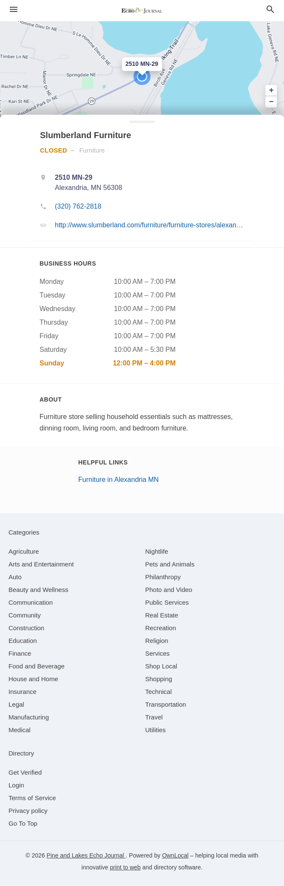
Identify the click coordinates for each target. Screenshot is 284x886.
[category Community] (25, 615)
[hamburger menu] (14, 9)
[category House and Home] (33, 678)
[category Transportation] (165, 704)
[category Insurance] (23, 691)
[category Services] (157, 653)
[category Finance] (20, 653)
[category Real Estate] (162, 615)
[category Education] (23, 640)
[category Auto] (15, 576)
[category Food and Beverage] (37, 666)
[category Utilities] (155, 729)
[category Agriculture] (24, 551)
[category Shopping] (158, 678)
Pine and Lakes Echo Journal (86, 855)
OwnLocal (175, 855)
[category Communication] (31, 602)
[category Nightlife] (156, 551)
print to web (125, 867)
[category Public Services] (167, 602)
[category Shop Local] (161, 666)
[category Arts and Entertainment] (41, 564)
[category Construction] (26, 627)
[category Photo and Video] (169, 589)
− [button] (271, 101)
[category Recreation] (160, 627)
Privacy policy (28, 810)
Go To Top (23, 823)
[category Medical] (20, 729)
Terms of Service (32, 797)
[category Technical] (158, 691)
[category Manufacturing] (29, 717)
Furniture (92, 150)
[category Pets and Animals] (170, 564)
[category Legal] (16, 704)
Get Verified (25, 772)
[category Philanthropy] (163, 576)
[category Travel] (154, 717)
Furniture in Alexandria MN (118, 479)
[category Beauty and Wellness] (38, 589)
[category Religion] (156, 640)
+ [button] (271, 90)
